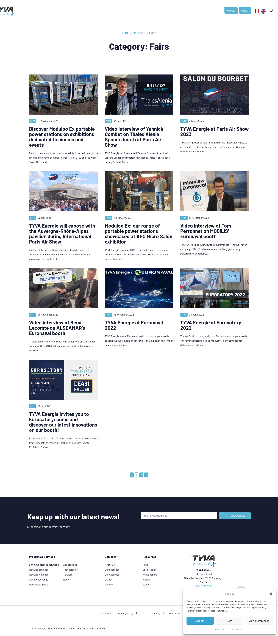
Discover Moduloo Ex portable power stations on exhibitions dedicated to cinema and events (62, 137)
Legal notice (106, 613)
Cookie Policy (221, 629)
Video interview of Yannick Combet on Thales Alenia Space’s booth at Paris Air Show (134, 137)
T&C (142, 613)
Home (125, 33)
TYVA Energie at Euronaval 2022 (134, 325)
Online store (171, 613)
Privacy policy (235, 629)
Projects (139, 33)
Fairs (32, 121)
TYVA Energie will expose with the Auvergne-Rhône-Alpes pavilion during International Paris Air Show (62, 234)
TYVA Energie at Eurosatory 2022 (210, 325)
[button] (271, 593)
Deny (229, 620)
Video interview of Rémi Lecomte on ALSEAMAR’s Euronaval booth (57, 327)
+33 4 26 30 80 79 (203, 586)
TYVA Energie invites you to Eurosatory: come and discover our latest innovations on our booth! (63, 422)
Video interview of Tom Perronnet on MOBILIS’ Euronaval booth (205, 231)
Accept (200, 620)
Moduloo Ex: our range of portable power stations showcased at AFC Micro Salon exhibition (138, 234)
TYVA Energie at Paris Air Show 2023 (214, 131)
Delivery (154, 613)
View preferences (259, 620)
